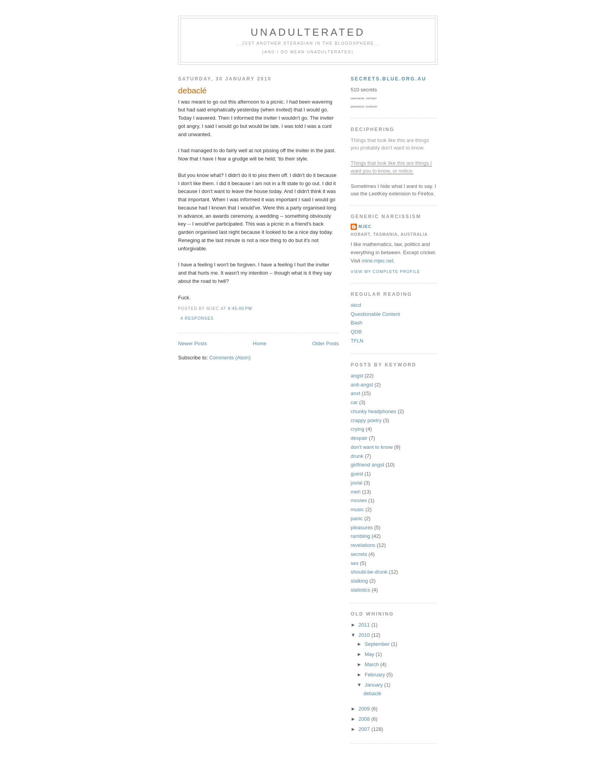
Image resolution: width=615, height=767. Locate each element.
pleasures (362, 527)
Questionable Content (375, 314)
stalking (359, 581)
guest (357, 474)
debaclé (192, 90)
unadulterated (308, 32)
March (372, 664)
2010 (364, 635)
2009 (364, 709)
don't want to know (372, 447)
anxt (355, 393)
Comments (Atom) (230, 358)
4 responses (197, 318)
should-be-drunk (369, 572)
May (370, 654)
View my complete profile (385, 272)
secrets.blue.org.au (388, 79)
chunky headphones (373, 411)
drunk (357, 456)
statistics (360, 590)
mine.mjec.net (377, 261)
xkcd (356, 305)
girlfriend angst (367, 465)
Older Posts (325, 343)
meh (355, 492)
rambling (360, 536)
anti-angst (362, 385)
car (354, 402)
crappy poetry (366, 420)
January (374, 685)
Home (260, 343)
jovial (356, 483)
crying (357, 429)
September (378, 644)
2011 (364, 625)
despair (359, 438)
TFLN (357, 341)
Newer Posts (192, 343)
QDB (356, 332)
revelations (363, 545)
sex (354, 563)
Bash (356, 323)
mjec (364, 226)
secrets (359, 554)
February (376, 675)
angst (357, 376)
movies (359, 500)
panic (357, 518)
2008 (364, 719)
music (357, 509)
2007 (364, 729)
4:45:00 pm (240, 308)
